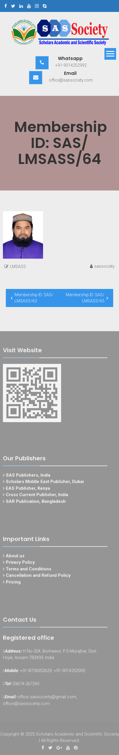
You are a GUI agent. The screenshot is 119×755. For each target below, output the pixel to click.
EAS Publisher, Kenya (28, 489)
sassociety (104, 266)
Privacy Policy (20, 563)
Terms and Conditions (28, 570)
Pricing (13, 583)
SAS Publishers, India (28, 476)
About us (15, 557)
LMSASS (18, 266)
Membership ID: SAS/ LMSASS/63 (34, 297)
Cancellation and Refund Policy (38, 576)
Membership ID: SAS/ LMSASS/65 (85, 297)
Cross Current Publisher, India (37, 496)
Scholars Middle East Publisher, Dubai (45, 483)
